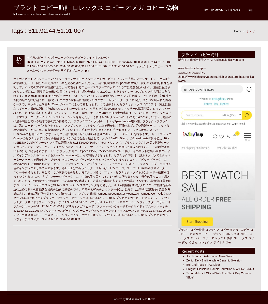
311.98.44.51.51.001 (122, 66)
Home (238, 31)
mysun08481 (77, 62)
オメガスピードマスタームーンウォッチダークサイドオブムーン (68, 57)
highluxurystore (228, 76)
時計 (251, 10)
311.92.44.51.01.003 (130, 62)
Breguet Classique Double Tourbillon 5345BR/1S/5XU (220, 269)
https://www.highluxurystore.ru (198, 76)
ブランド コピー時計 (191, 229)
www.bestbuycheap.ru (192, 68)
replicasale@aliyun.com (229, 59)
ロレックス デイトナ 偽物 (214, 242)
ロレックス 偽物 (222, 238)
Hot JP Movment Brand (222, 10)
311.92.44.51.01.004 (157, 62)
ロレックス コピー (237, 234)
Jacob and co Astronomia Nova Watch (210, 256)
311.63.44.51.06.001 (103, 62)
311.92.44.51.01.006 (67, 66)
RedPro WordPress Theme (140, 299)
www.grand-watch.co (192, 72)
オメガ (250, 31)
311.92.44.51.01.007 (94, 66)
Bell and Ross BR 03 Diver (203, 264)
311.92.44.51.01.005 (40, 66)
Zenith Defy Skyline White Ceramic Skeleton (214, 260)
